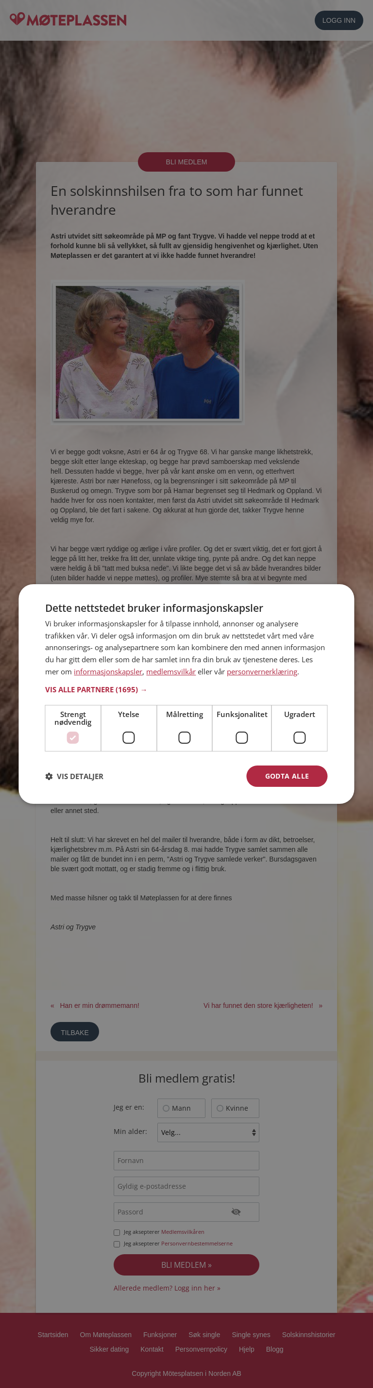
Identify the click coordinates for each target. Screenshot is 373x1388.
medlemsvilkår (171, 671)
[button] (186, 689)
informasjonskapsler (108, 671)
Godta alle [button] (287, 776)
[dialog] (186, 694)
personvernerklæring (262, 671)
